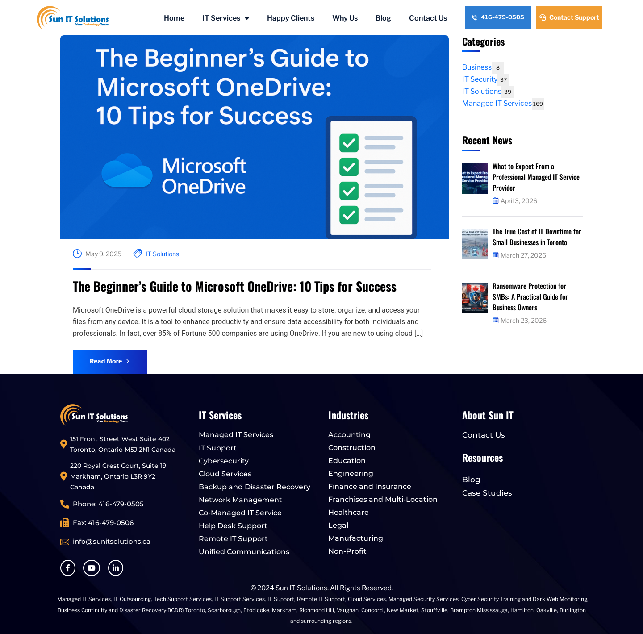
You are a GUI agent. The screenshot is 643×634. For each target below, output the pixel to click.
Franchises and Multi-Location (383, 499)
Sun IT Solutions (301, 588)
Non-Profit (347, 551)
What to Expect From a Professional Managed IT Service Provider (537, 177)
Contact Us (428, 18)
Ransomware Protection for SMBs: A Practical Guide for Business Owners (531, 296)
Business (483, 67)
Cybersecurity (224, 461)
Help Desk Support (233, 525)
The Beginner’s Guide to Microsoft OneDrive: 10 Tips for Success (235, 286)
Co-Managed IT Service (240, 513)
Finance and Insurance (369, 486)
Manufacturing (355, 538)
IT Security (485, 79)
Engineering (350, 473)
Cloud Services (225, 474)
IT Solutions (162, 254)
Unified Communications (244, 551)
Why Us (345, 18)
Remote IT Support (233, 538)
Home (174, 18)
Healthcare (348, 512)
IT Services (225, 18)
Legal (338, 525)
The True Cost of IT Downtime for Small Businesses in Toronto (537, 236)
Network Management (240, 500)
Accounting (349, 434)
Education (347, 460)
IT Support (218, 448)
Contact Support (569, 17)
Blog (383, 18)
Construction (352, 447)
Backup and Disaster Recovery (254, 487)
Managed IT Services (503, 103)
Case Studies (487, 492)
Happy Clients (290, 18)
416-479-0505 (498, 17)
